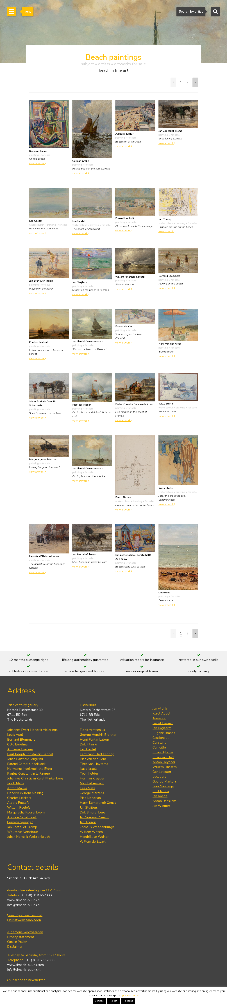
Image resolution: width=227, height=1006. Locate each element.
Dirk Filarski (88, 744)
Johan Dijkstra (163, 752)
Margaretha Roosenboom (26, 812)
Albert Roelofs (18, 803)
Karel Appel (161, 713)
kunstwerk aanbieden (24, 920)
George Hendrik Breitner (98, 735)
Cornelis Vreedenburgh (97, 827)
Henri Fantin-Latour (94, 739)
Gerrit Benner (163, 723)
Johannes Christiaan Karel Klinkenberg (35, 778)
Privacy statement (20, 937)
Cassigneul (161, 738)
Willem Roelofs (18, 807)
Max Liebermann (92, 783)
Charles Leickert (19, 798)
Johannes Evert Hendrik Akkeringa (32, 730)
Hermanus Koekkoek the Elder (29, 769)
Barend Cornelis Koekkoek (26, 764)
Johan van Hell (163, 757)
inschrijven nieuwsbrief (24, 915)
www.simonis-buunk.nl (23, 900)
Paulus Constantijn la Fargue (28, 773)
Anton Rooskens (164, 801)
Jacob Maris (15, 783)
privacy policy (130, 995)
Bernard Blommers (21, 739)
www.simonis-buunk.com (25, 965)
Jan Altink (160, 708)
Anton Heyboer (164, 762)
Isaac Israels (88, 769)
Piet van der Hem (93, 759)
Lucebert (159, 776)
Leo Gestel (88, 749)
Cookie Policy (17, 942)
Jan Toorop (88, 822)
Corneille (159, 747)
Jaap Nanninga (163, 786)
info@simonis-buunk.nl (23, 905)
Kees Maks (87, 788)
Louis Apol (15, 735)
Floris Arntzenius (92, 730)
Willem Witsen (91, 832)
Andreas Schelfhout (22, 817)
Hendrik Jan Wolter (94, 837)
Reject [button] (113, 1001)
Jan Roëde (160, 796)
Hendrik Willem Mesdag (25, 793)
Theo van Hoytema (94, 764)
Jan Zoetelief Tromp (22, 827)
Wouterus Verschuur (22, 832)
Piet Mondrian (90, 798)
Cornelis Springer (20, 822)
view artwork (37, 163)
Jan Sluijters (89, 807)
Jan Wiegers (162, 806)
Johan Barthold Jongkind (25, 759)
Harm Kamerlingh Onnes (98, 803)
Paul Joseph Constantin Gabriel (30, 754)
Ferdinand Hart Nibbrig (97, 754)
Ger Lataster (162, 772)
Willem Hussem (165, 767)
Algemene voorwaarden (25, 932)
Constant (159, 742)
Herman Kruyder (92, 778)
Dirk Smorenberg (92, 812)
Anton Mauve (17, 788)
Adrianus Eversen (20, 749)
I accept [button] (128, 1001)
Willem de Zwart (93, 841)
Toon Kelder (89, 773)
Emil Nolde (161, 791)
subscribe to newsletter (26, 980)
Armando (159, 718)
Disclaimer (14, 946)
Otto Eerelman (18, 744)
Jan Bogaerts (162, 728)
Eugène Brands (164, 733)
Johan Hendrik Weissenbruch (28, 837)
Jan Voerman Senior (94, 817)
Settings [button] (99, 1001)
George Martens (92, 793)
